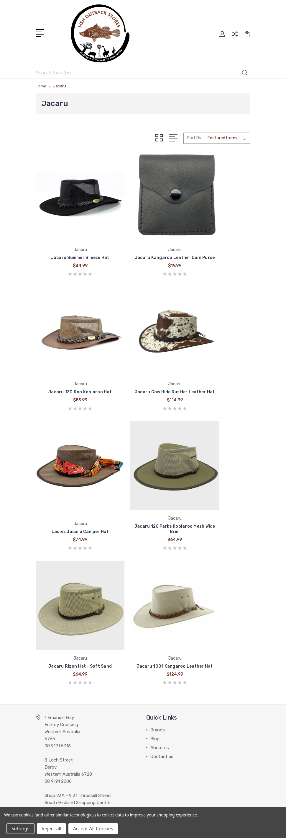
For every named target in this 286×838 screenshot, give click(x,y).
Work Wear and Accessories (178, 696)
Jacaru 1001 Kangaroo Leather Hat (143, 473)
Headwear (160, 704)
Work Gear (160, 722)
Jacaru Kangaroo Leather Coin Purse (143, 236)
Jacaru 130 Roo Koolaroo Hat (216, 236)
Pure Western (53, 704)
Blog (155, 548)
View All (48, 722)
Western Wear (164, 678)
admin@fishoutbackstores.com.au (79, 644)
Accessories (162, 713)
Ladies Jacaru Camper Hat (143, 357)
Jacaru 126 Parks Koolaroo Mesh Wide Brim (217, 355)
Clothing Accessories (171, 687)
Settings (20, 828)
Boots (156, 669)
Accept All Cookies (93, 828)
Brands (157, 539)
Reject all (51, 828)
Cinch (45, 669)
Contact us (161, 566)
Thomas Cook (54, 713)
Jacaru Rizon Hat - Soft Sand (69, 473)
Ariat (45, 696)
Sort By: (194, 135)
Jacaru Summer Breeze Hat (69, 239)
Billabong (49, 678)
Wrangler (48, 687)
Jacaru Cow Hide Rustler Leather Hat (69, 355)
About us (159, 557)
